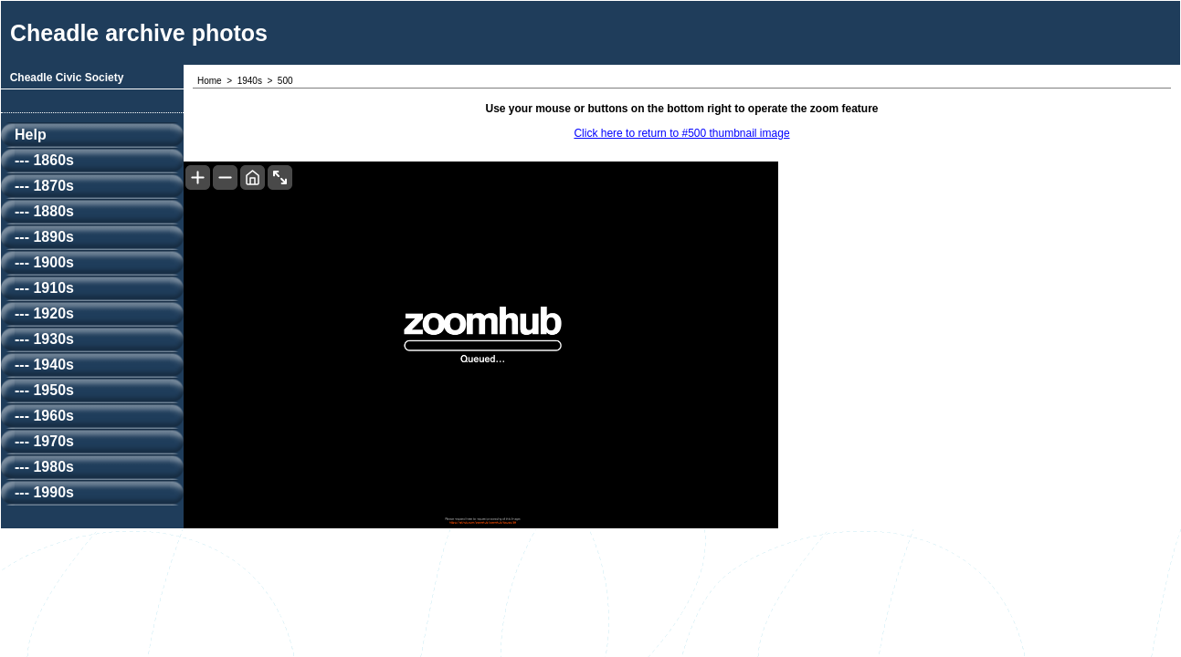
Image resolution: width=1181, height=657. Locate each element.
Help (31, 134)
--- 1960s (44, 415)
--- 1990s (44, 492)
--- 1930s (44, 339)
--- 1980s (44, 466)
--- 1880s (44, 211)
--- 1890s (44, 237)
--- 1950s (44, 390)
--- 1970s (44, 441)
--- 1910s (44, 288)
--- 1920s (44, 313)
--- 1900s (44, 262)
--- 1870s (44, 185)
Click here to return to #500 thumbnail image (681, 133)
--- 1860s (44, 160)
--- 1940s (44, 364)
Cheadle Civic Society (67, 77)
